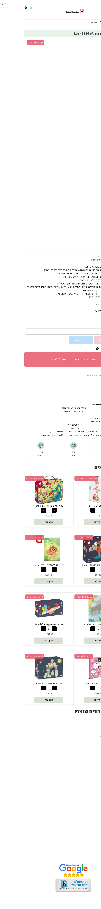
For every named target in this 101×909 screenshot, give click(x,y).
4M (96, 775)
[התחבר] (3, 8)
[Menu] (99, 8)
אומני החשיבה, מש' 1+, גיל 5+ (63, 478)
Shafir (95, 803)
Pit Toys (93, 820)
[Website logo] (52, 11)
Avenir (94, 782)
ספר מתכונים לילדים (75, 505)
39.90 (26, 574)
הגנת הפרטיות (91, 855)
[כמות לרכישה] (96, 340)
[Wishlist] (6, 8)
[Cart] (1, 8)
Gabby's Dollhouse (87, 786)
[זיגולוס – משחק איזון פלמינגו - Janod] (75, 562)
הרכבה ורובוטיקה (90, 743)
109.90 (27, 515)
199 (76, 574)
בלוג (96, 907)
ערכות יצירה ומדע (89, 740)
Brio (96, 789)
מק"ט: (95, 325)
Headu (94, 796)
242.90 (27, 634)
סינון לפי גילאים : (90, 320)
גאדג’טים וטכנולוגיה (88, 750)
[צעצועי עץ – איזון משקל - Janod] (25, 621)
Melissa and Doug (88, 823)
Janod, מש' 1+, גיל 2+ (11, 656)
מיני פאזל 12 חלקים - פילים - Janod (75, 624)
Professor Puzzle (89, 813)
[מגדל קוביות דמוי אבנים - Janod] (25, 681)
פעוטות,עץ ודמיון (90, 746)
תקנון (95, 852)
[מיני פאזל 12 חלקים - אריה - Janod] (25, 562)
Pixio (95, 809)
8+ (81, 320)
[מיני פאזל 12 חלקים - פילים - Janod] (75, 621)
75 (76, 515)
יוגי (96, 779)
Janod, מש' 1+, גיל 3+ (61, 537)
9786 (90, 325)
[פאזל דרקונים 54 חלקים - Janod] (25, 503)
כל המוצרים (92, 733)
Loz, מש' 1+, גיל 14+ (12, 42)
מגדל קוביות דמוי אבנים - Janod (25, 683)
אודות (95, 848)
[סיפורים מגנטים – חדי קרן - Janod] (75, 681)
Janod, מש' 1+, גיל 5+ (11, 478)
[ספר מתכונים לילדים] (75, 503)
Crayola (94, 806)
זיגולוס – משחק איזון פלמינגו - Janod (75, 565)
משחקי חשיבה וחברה (87, 736)
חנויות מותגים (91, 753)
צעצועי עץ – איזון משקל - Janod (26, 624)
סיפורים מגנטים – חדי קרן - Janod (75, 683)
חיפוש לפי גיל (91, 756)
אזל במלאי (93, 41)
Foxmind (93, 799)
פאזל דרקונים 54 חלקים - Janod (25, 505)
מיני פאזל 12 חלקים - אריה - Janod (25, 565)
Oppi (95, 792)
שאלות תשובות (90, 858)
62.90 (94, 331)
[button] (75, 522)
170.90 (27, 693)
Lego (95, 816)
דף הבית (94, 845)
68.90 (76, 693)
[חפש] (97, 8)
